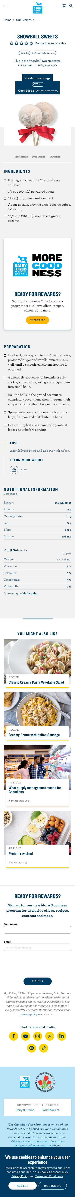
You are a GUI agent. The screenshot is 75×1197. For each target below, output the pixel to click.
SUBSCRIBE (37, 320)
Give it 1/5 (11, 43)
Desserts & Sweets (44, 52)
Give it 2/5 (16, 43)
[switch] (37, 87)
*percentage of (21, 593)
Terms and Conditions (49, 1176)
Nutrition (55, 156)
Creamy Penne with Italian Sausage (34, 734)
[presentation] (37, 964)
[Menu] (5, 6)
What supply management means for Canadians (35, 789)
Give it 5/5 (31, 43)
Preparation (38, 156)
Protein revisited (21, 853)
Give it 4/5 (26, 43)
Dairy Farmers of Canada (37, 7)
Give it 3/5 (21, 43)
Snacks (24, 52)
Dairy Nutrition (25, 1110)
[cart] (64, 6)
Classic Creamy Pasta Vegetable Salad (36, 682)
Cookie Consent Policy (54, 1172)
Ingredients (21, 156)
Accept (22, 1185)
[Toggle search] (71, 6)
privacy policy (29, 1014)
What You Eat (51, 1110)
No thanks (52, 1185)
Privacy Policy (19, 1176)
